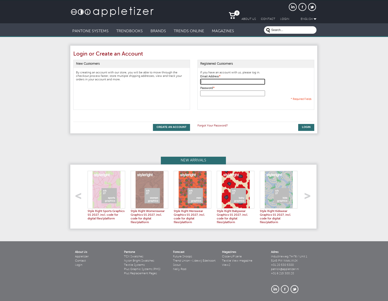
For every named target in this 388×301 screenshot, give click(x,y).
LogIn (284, 19)
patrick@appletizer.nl (285, 269)
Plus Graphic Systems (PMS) (142, 269)
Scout (177, 265)
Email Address (209, 76)
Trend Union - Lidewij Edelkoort (194, 260)
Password (206, 88)
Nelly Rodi (180, 269)
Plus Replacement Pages (140, 273)
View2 (226, 265)
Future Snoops (182, 256)
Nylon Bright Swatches (139, 260)
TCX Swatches (133, 256)
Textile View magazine (237, 260)
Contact (80, 260)
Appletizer (82, 256)
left (80, 197)
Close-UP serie (232, 256)
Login (78, 265)
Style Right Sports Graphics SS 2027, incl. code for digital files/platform (106, 215)
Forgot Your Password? (212, 125)
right (309, 197)
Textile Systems (134, 265)
